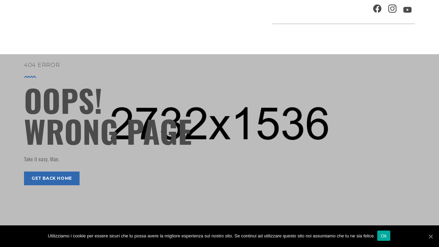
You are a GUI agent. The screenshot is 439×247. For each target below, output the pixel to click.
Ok (385, 236)
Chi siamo (324, 11)
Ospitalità (290, 11)
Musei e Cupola (344, 35)
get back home (52, 178)
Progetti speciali (265, 35)
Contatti (354, 11)
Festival (307, 35)
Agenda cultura (212, 35)
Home (175, 35)
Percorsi (384, 35)
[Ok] (430, 236)
